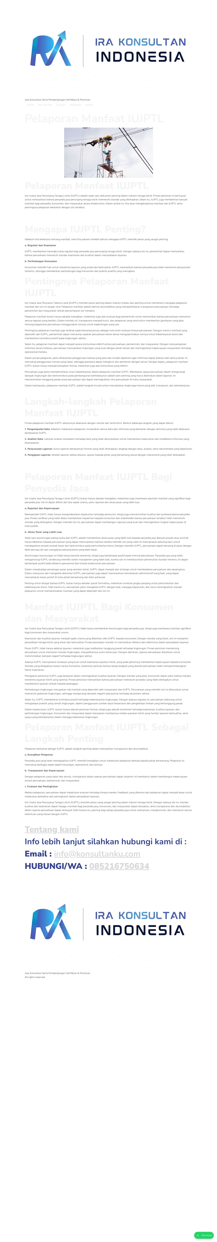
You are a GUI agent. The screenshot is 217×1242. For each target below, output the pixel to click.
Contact (60, 105)
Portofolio (75, 105)
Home (30, 105)
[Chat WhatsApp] (202, 1234)
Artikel (89, 105)
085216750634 (119, 866)
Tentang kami (52, 829)
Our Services (45, 105)
